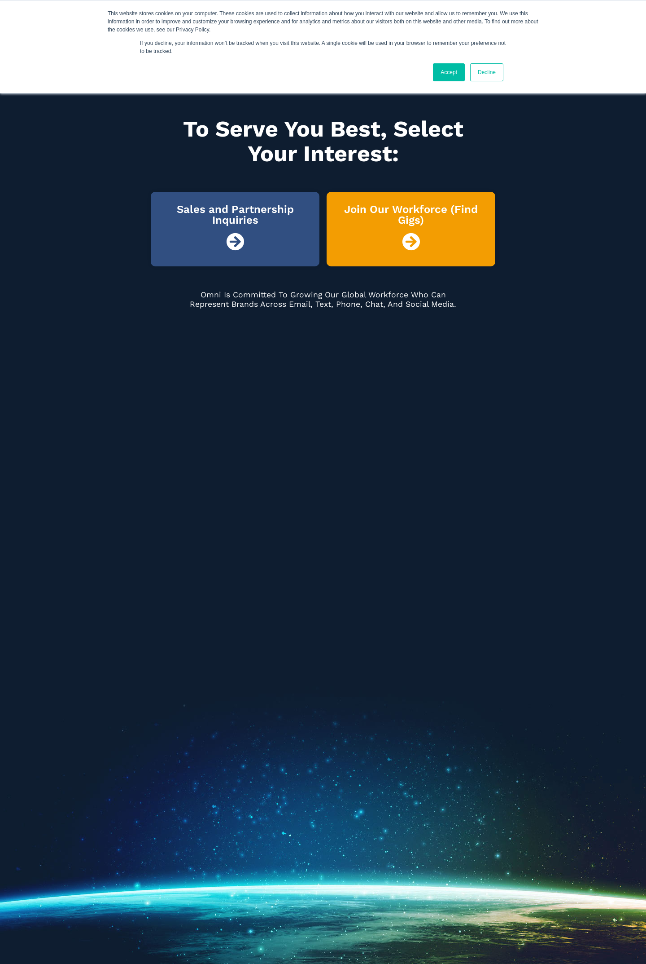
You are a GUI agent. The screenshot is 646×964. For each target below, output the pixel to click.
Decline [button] (487, 72)
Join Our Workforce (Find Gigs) (411, 214)
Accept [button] (449, 72)
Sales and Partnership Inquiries (235, 214)
